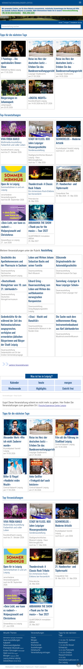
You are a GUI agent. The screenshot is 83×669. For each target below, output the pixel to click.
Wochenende (19, 638)
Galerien (22, 648)
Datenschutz (19, 667)
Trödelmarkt (12, 656)
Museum (16, 653)
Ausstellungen (14, 640)
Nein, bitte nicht (28, 13)
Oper (5, 653)
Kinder (5, 650)
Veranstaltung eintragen (40, 652)
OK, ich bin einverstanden (11, 13)
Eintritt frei (11, 653)
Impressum (29, 667)
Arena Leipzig (14, 658)
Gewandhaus (8, 661)
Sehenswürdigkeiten (11, 645)
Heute (5, 640)
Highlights (13, 638)
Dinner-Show (17, 661)
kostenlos (34, 642)
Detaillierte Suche (76, 22)
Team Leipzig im (41, 667)
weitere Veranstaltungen (15, 365)
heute (60, 22)
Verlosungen (21, 651)
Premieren (7, 648)
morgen (66, 22)
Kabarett (6, 642)
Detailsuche (35, 650)
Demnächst (6, 638)
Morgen (6, 655)
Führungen (13, 650)
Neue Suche (18, 396)
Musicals (16, 648)
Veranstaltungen (7, 396)
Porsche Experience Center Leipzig (52, 405)
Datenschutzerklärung (70, 11)
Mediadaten (9, 667)
